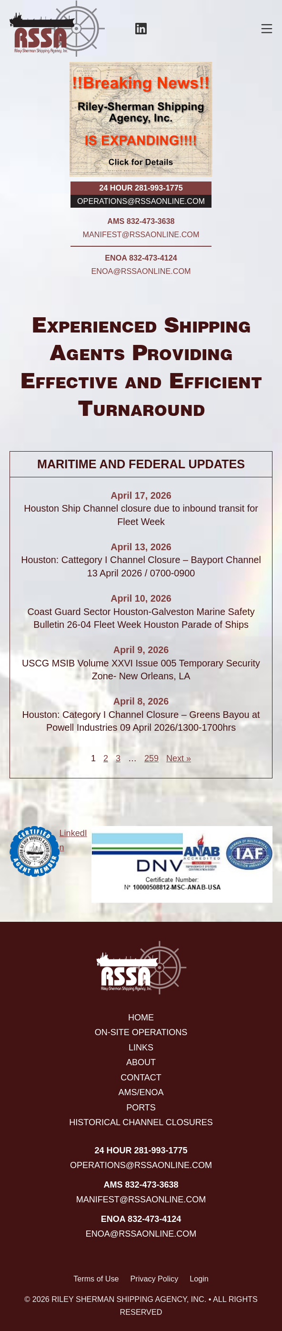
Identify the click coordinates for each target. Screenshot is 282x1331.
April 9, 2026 (141, 650)
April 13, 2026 (141, 547)
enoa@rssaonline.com (141, 271)
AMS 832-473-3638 (140, 221)
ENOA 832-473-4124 (141, 257)
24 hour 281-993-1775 (140, 187)
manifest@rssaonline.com (141, 234)
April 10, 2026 (141, 598)
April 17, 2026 (141, 495)
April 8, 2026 (141, 701)
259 (151, 758)
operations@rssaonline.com (141, 201)
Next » (178, 758)
